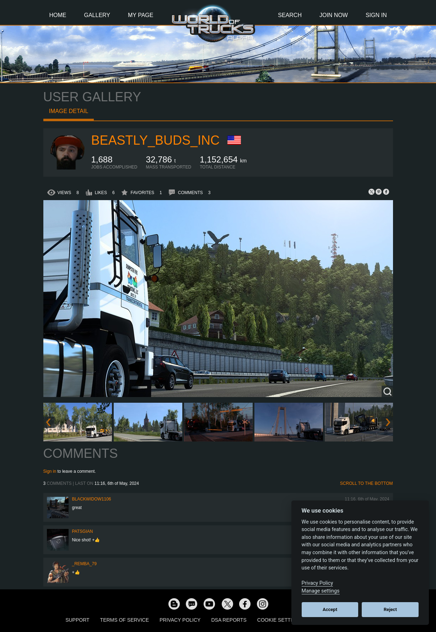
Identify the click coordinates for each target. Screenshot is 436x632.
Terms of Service (124, 620)
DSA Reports (228, 620)
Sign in (49, 471)
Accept (330, 609)
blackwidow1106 (91, 499)
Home (57, 15)
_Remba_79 (84, 563)
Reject (390, 609)
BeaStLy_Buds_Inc (155, 140)
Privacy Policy (180, 620)
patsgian (82, 531)
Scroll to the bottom (366, 483)
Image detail (68, 111)
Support (77, 620)
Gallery (97, 15)
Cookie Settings (280, 620)
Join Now (333, 15)
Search (290, 15)
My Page (140, 15)
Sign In (376, 15)
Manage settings (321, 591)
